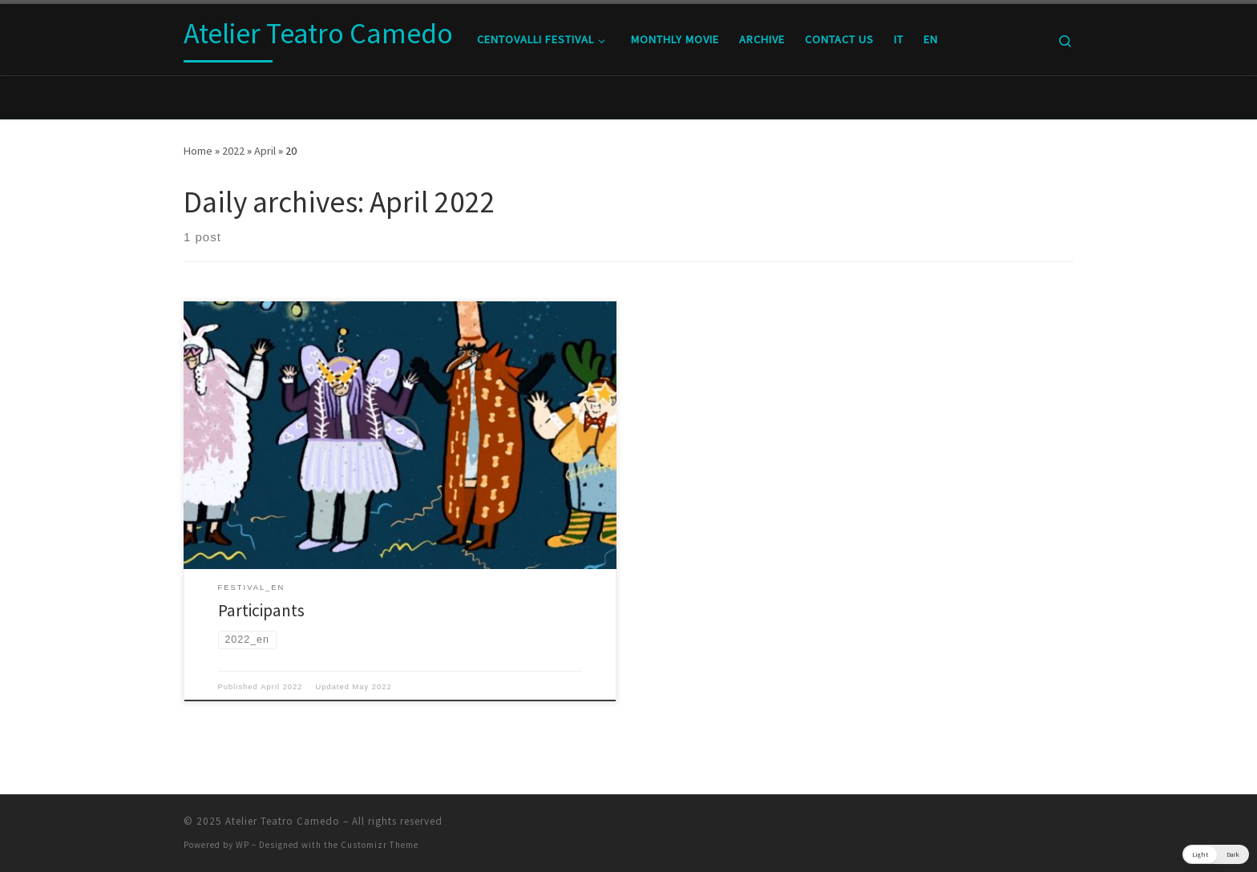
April (265, 150)
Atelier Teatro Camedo (282, 821)
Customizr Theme (379, 844)
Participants (261, 610)
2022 (233, 150)
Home (198, 150)
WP (242, 844)
